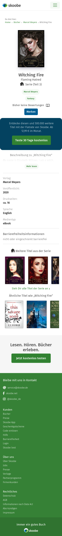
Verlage (7, 473)
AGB (5, 500)
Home (8, 22)
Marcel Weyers (30, 22)
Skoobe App (9, 422)
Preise (6, 418)
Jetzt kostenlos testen (31, 358)
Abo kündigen (10, 508)
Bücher (17, 22)
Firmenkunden (10, 482)
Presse (6, 469)
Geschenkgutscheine (13, 426)
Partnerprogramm (12, 478)
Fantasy (30, 98)
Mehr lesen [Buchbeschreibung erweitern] (31, 166)
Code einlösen (10, 430)
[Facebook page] (31, 393)
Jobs (5, 465)
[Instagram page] (31, 399)
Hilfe (5, 435)
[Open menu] (55, 5)
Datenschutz (9, 495)
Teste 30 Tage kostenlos (31, 140)
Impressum (9, 512)
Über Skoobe (9, 461)
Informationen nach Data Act (18, 504)
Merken (31, 111)
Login (6, 443)
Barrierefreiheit (11, 439)
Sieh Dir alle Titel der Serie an (31, 288)
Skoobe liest (9, 447)
